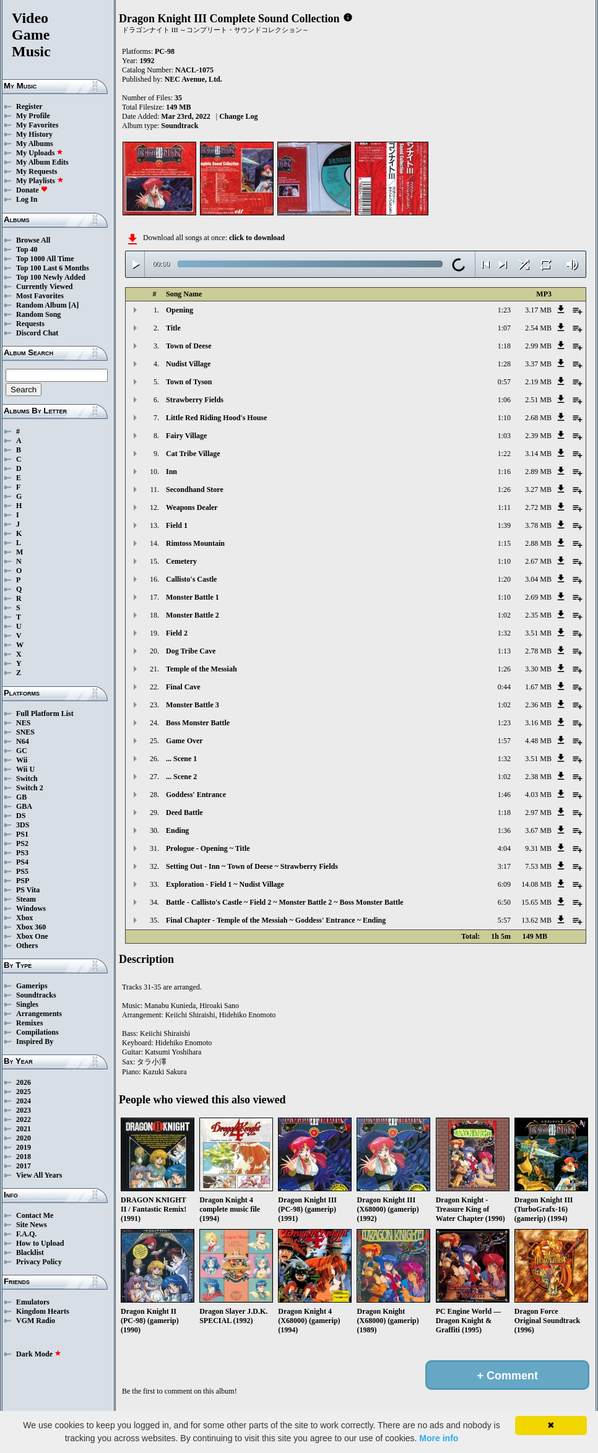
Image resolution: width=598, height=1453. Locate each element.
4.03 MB (538, 794)
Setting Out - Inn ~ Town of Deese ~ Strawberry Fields (252, 866)
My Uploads (39, 153)
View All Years (39, 1175)
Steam (26, 899)
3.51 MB (538, 633)
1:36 (504, 830)
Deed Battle (184, 812)
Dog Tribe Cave (190, 651)
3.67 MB (538, 830)
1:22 (504, 453)
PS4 (22, 862)
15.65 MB (536, 902)
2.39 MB (538, 435)
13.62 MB (536, 920)
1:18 (504, 346)
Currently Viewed (44, 286)
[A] (74, 305)
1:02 (504, 615)
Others (27, 945)
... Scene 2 (181, 776)
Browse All (33, 240)
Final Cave (183, 687)
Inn (171, 471)
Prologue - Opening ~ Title (208, 848)
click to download (257, 237)
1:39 (504, 525)
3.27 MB (538, 489)
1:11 (504, 507)
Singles (27, 1004)
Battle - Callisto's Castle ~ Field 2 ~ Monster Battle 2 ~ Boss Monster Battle (285, 902)
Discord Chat (37, 333)
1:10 (504, 417)
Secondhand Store (194, 489)
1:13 (504, 651)
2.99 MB (538, 346)
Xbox (24, 917)
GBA (24, 806)
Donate (32, 190)
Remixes (29, 1023)
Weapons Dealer (192, 507)
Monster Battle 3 (192, 705)
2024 (23, 1101)
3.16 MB (538, 722)
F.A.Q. (26, 1234)
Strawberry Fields (194, 399)
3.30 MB (538, 669)
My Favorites (37, 125)
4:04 (504, 848)
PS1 (22, 834)
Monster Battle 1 (192, 597)
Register (29, 106)
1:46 (504, 794)
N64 (22, 741)
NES (23, 722)
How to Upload (40, 1243)
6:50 (504, 902)
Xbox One (32, 936)
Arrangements (39, 1013)
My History (34, 134)
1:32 (504, 633)
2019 (23, 1147)
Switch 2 (29, 787)
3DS (22, 825)
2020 (23, 1138)
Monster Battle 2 (192, 615)
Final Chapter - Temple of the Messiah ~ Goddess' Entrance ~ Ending (276, 920)
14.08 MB (536, 884)
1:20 (504, 579)
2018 (23, 1156)
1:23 (504, 310)
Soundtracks (36, 995)
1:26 (504, 489)
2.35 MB (538, 615)
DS (20, 815)
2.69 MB (538, 597)
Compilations (37, 1032)
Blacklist (30, 1252)
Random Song (38, 314)
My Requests (36, 171)
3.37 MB (538, 364)
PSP (22, 880)
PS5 (22, 871)
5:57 (504, 920)
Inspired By (34, 1041)
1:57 (504, 740)
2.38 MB (538, 776)
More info (438, 1438)
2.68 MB (538, 417)
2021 (23, 1128)
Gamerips (32, 985)
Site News (31, 1224)
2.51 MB (538, 399)
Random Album (41, 305)
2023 (23, 1110)
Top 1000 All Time (45, 258)
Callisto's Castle (191, 579)
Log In (26, 199)
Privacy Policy (39, 1261)
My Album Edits (42, 162)
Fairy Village (186, 435)
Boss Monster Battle (198, 722)
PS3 (22, 852)
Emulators (33, 1302)
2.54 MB (538, 328)
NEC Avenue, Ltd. (193, 79)
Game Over (184, 740)
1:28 (504, 364)
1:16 (504, 471)
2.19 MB (538, 381)
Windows (31, 908)
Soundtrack (179, 125)
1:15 (504, 543)
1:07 (504, 328)
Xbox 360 (31, 927)
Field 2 (177, 633)
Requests (30, 323)
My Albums (34, 143)
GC (21, 750)
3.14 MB (538, 453)
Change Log (238, 116)
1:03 (504, 435)
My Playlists (40, 180)
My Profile (33, 115)
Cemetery (181, 561)
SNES (25, 732)
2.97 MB (538, 812)
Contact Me (34, 1215)
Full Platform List (45, 713)
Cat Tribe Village (193, 453)
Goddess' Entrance (196, 794)
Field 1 (177, 525)
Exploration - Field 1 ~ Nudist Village (225, 884)
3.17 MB (538, 310)
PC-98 (165, 51)
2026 (23, 1082)
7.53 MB (538, 866)
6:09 (504, 884)
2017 (23, 1166)
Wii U (25, 769)
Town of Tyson (189, 381)
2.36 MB (538, 705)
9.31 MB (538, 848)
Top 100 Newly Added (50, 277)
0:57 (504, 381)
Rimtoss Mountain (195, 543)
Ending (177, 830)
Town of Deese (189, 346)
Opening (179, 310)
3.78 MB (538, 525)
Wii (21, 760)
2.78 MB (538, 651)
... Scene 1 (181, 758)
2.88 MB (538, 543)
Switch (27, 778)
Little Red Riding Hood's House (216, 417)
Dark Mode (38, 1354)
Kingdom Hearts (42, 1311)
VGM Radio (35, 1320)
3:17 (504, 866)
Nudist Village (188, 364)
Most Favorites (40, 295)
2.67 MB (538, 561)
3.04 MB (538, 579)
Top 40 (27, 249)
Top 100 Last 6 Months (52, 268)
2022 (23, 1119)
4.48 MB (538, 740)
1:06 (504, 399)
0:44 (504, 687)
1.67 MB (538, 687)
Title (173, 328)
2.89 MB (538, 471)
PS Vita (28, 890)
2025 (23, 1091)
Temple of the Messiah (201, 669)
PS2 (22, 843)
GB (21, 797)
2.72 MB (538, 507)
